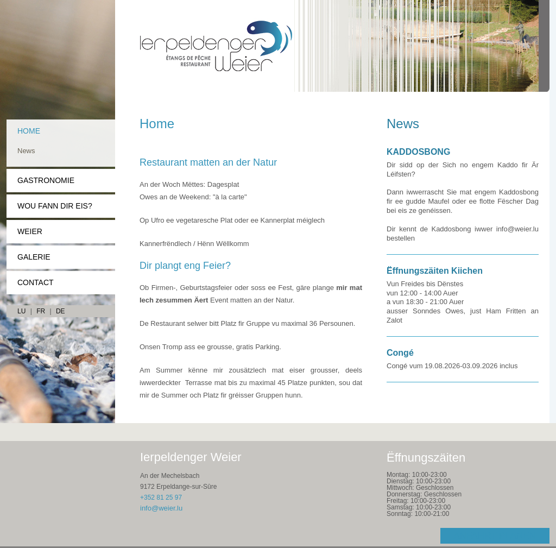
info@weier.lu (161, 508)
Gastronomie (45, 180)
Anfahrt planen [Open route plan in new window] (495, 536)
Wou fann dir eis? (54, 205)
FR (40, 311)
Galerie (33, 257)
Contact (35, 282)
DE (60, 311)
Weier (29, 231)
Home (28, 131)
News (26, 151)
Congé (400, 352)
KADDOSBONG (418, 151)
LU (21, 311)
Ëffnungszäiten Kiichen (435, 270)
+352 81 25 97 (161, 497)
